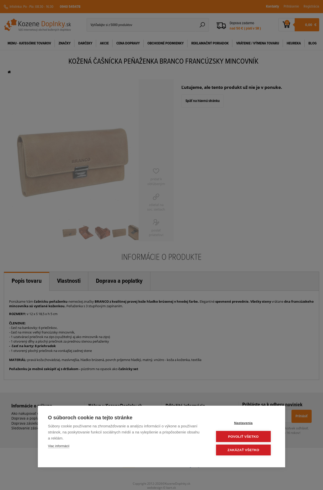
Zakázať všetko (245, 450)
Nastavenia (244, 423)
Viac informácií (58, 446)
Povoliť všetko (244, 437)
